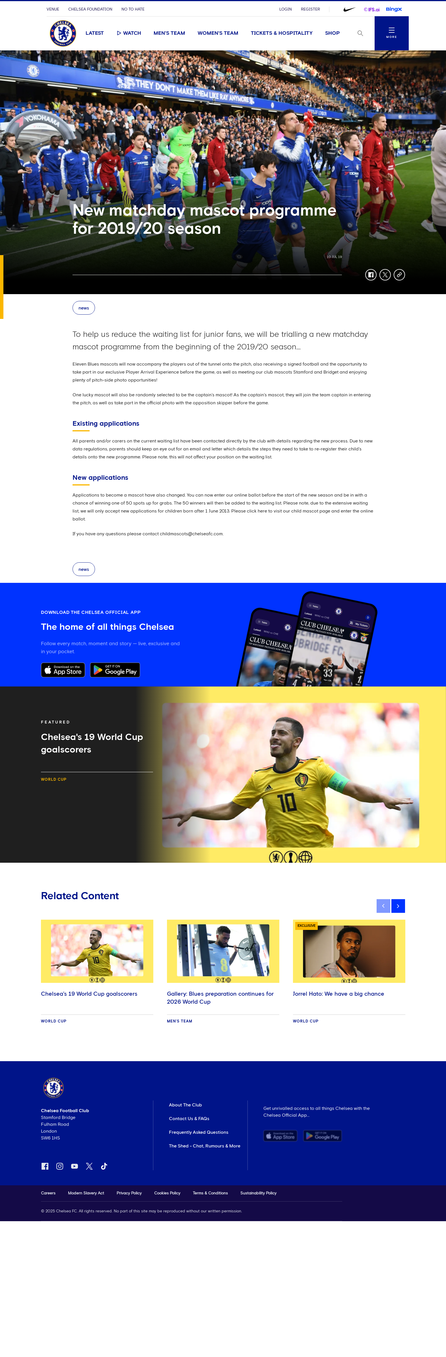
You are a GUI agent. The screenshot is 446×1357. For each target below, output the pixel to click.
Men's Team (169, 33)
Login (285, 9)
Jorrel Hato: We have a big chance (338, 994)
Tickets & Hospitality (282, 33)
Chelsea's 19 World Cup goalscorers (89, 994)
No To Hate (132, 9)
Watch (128, 33)
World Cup (54, 780)
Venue (53, 9)
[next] (398, 906)
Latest (95, 33)
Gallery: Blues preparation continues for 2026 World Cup (220, 998)
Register (310, 9)
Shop (332, 33)
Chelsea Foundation (90, 9)
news (84, 308)
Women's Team (218, 33)
